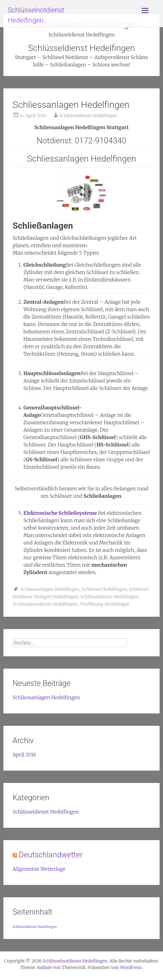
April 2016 (24, 754)
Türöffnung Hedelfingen (105, 604)
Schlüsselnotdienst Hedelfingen (45, 604)
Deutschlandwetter (51, 854)
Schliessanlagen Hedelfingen (71, 104)
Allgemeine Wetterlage (39, 869)
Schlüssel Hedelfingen (104, 589)
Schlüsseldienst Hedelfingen (88, 115)
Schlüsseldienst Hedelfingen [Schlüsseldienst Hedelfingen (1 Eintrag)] (35, 927)
